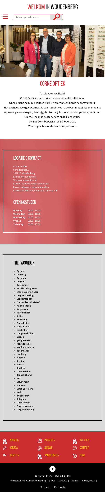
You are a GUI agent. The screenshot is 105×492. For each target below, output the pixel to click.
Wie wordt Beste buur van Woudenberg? (28, 480)
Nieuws (48, 448)
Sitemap (74, 480)
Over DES (84, 440)
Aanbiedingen (51, 455)
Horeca (14, 448)
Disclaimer (45, 487)
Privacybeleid (88, 480)
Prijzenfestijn (60, 487)
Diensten (14, 455)
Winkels (14, 440)
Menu (5, 17)
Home (82, 455)
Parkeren (49, 440)
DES (53, 480)
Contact (84, 448)
